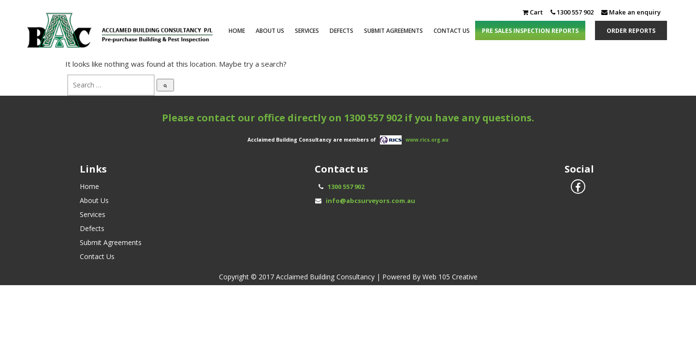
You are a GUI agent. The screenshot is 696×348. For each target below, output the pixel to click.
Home (237, 31)
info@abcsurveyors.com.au (370, 200)
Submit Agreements (393, 31)
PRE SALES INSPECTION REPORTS (530, 31)
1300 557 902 (373, 117)
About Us (270, 31)
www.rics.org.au (427, 139)
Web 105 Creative (450, 276)
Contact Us (452, 31)
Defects (341, 31)
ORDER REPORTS (631, 31)
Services (307, 31)
